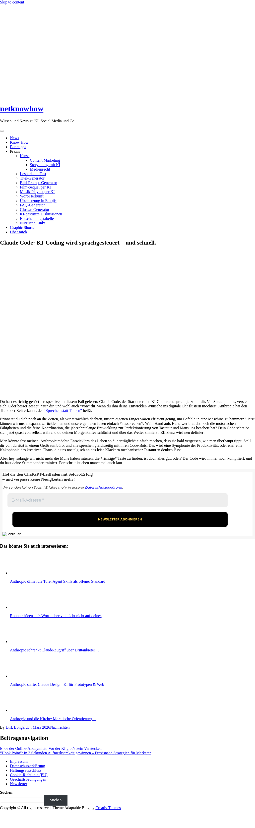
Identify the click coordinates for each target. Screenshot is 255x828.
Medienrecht (40, 169)
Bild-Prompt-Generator (38, 183)
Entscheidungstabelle (37, 218)
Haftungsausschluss (25, 770)
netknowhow (21, 108)
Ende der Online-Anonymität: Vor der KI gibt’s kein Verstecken (51, 748)
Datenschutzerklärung (103, 487)
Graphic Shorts (22, 227)
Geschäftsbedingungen (28, 779)
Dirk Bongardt (17, 727)
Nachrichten (59, 727)
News (14, 138)
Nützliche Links (33, 223)
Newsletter (18, 784)
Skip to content (12, 2)
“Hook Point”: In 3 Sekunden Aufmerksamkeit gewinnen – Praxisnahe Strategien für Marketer (75, 753)
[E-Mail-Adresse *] (117, 500)
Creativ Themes (108, 808)
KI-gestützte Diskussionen (41, 214)
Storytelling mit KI (45, 165)
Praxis (15, 151)
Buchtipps (18, 147)
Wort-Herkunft (32, 196)
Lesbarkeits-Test (33, 174)
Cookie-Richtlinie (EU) (29, 775)
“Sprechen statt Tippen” (63, 410)
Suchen (6, 792)
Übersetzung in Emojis (38, 200)
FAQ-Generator (32, 205)
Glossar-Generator (34, 209)
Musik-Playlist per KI (37, 192)
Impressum (19, 761)
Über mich (18, 232)
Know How (19, 142)
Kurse (24, 156)
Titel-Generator (32, 178)
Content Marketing (45, 160)
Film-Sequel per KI (35, 187)
